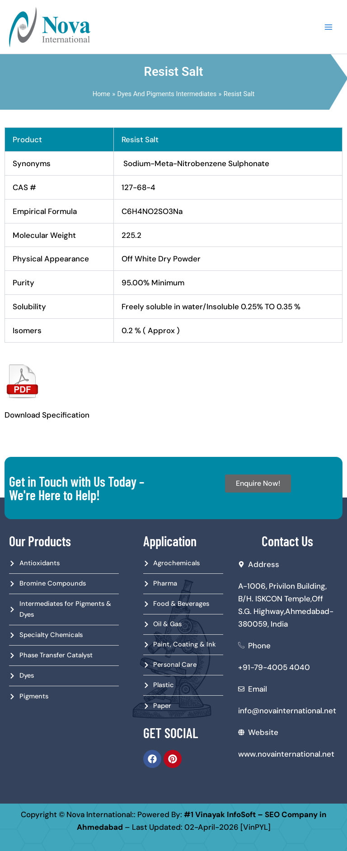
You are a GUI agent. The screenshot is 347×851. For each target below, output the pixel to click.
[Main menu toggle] (328, 27)
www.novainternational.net (286, 754)
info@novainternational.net (287, 711)
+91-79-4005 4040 (274, 667)
